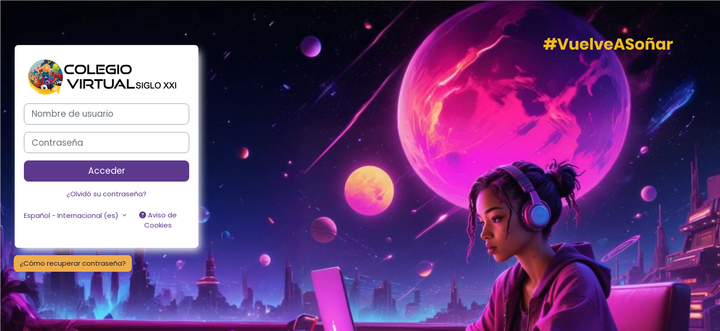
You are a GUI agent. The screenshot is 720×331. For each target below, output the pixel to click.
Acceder (106, 171)
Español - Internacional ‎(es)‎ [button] (72, 215)
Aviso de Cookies (158, 220)
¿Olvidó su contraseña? (106, 194)
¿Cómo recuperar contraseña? (73, 263)
